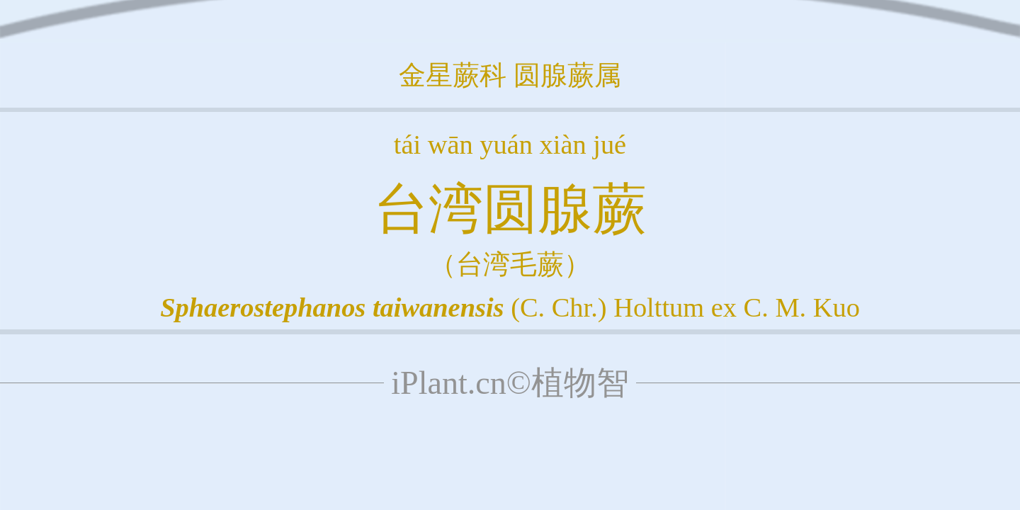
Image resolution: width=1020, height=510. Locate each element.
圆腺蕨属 (567, 75)
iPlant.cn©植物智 (510, 383)
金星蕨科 (452, 75)
